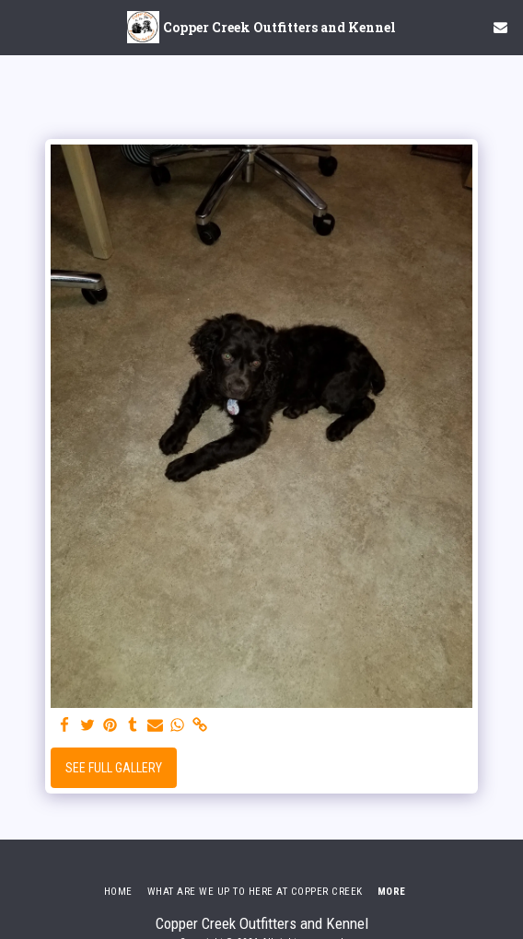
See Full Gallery (113, 767)
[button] (20, 26)
